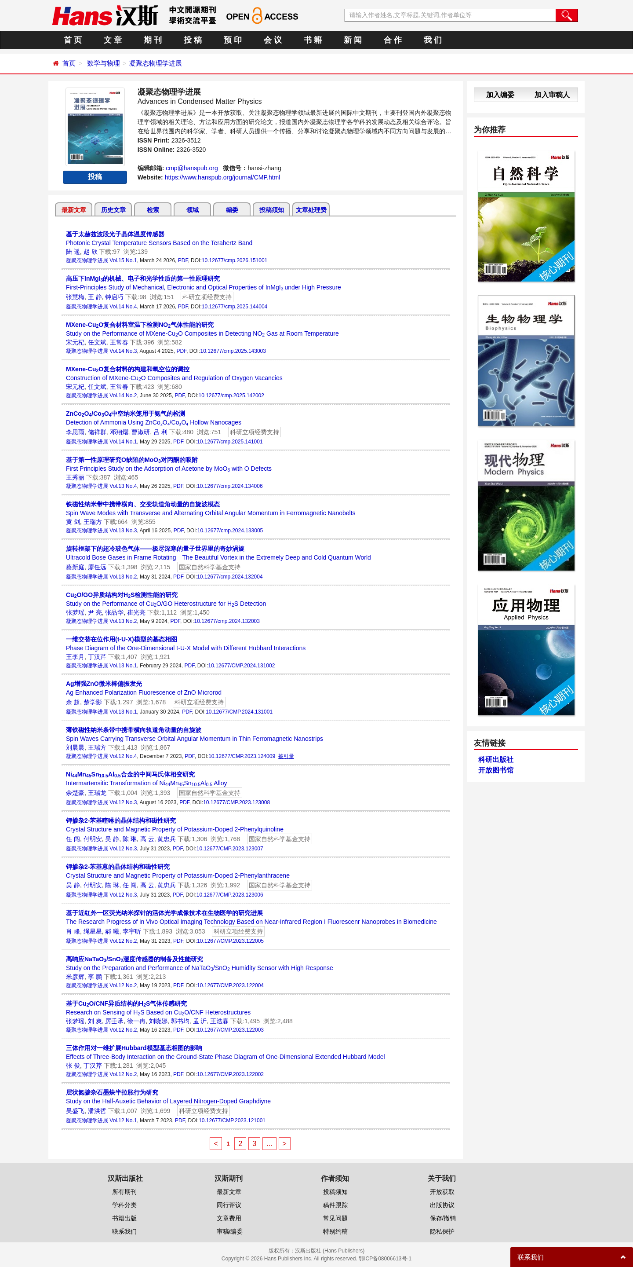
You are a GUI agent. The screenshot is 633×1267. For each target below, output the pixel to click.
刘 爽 (95, 1021)
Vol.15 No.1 (123, 260)
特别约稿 (335, 1231)
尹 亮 (95, 612)
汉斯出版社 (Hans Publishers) (330, 1251)
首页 (69, 63)
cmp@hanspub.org (192, 168)
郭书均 (180, 1021)
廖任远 (97, 567)
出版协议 (442, 1204)
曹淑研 (140, 432)
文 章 (113, 40)
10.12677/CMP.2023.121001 (232, 1120)
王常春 (119, 342)
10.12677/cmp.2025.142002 (231, 395)
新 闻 (353, 40)
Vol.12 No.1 (123, 1120)
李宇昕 (132, 931)
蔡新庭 (75, 567)
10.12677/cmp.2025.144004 (234, 307)
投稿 (95, 176)
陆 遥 (73, 251)
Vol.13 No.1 (123, 666)
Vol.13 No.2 (123, 577)
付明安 (93, 838)
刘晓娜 (158, 1021)
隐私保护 (442, 1231)
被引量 (286, 756)
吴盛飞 (75, 1110)
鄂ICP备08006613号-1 (385, 1259)
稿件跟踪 (335, 1204)
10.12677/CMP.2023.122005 (230, 941)
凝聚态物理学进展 (155, 63)
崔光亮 (136, 612)
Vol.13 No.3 (123, 530)
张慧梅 (75, 296)
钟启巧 (114, 296)
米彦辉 (75, 976)
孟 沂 (200, 1021)
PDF (183, 260)
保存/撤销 (443, 1218)
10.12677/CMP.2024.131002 (241, 666)
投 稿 (193, 40)
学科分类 (124, 1204)
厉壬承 (114, 1021)
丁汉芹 (97, 656)
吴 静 (112, 838)
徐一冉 (136, 1021)
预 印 (233, 40)
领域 (192, 209)
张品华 (114, 612)
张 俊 (73, 1065)
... (269, 1143)
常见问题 (335, 1218)
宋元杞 (75, 342)
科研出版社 (495, 759)
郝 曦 (112, 931)
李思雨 (75, 432)
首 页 (73, 40)
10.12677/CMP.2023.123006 (229, 895)
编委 (232, 209)
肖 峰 (73, 931)
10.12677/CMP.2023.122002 (230, 1074)
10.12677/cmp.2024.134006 (229, 486)
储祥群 (97, 432)
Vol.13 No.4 (123, 486)
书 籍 (313, 40)
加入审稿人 (552, 95)
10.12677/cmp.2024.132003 (226, 621)
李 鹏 (95, 976)
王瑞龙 (97, 792)
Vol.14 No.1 (123, 442)
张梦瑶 (75, 612)
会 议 (273, 40)
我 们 (433, 40)
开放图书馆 (495, 770)
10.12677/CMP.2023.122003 (230, 1030)
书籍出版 (124, 1218)
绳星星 (93, 931)
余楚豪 (75, 792)
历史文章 (113, 209)
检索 (153, 209)
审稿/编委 (230, 1231)
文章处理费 (311, 209)
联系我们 (124, 1231)
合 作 (393, 40)
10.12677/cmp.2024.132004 (229, 577)
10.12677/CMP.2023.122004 (230, 985)
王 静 (95, 296)
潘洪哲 (97, 1110)
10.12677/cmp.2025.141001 (229, 442)
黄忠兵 (166, 838)
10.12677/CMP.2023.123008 (236, 802)
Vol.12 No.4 (123, 756)
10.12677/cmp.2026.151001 (234, 260)
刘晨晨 (75, 747)
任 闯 (73, 838)
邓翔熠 (119, 432)
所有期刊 (124, 1191)
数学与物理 (103, 63)
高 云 (147, 838)
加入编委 (500, 95)
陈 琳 (130, 838)
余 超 (73, 702)
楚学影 (93, 702)
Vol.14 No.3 (123, 351)
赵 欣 (91, 251)
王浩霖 (219, 1021)
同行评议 (229, 1204)
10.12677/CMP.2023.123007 (229, 849)
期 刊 (153, 40)
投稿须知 (271, 209)
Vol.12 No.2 (123, 941)
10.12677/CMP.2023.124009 (241, 756)
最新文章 (74, 209)
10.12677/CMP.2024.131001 (239, 712)
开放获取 (442, 1191)
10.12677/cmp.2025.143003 (233, 351)
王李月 (75, 656)
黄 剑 (73, 521)
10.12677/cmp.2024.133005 (230, 530)
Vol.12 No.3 (123, 802)
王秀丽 (75, 477)
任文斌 (97, 342)
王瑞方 (93, 521)
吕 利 (160, 432)
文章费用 (229, 1218)
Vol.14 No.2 (123, 395)
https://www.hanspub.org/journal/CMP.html (222, 177)
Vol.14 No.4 (123, 307)
